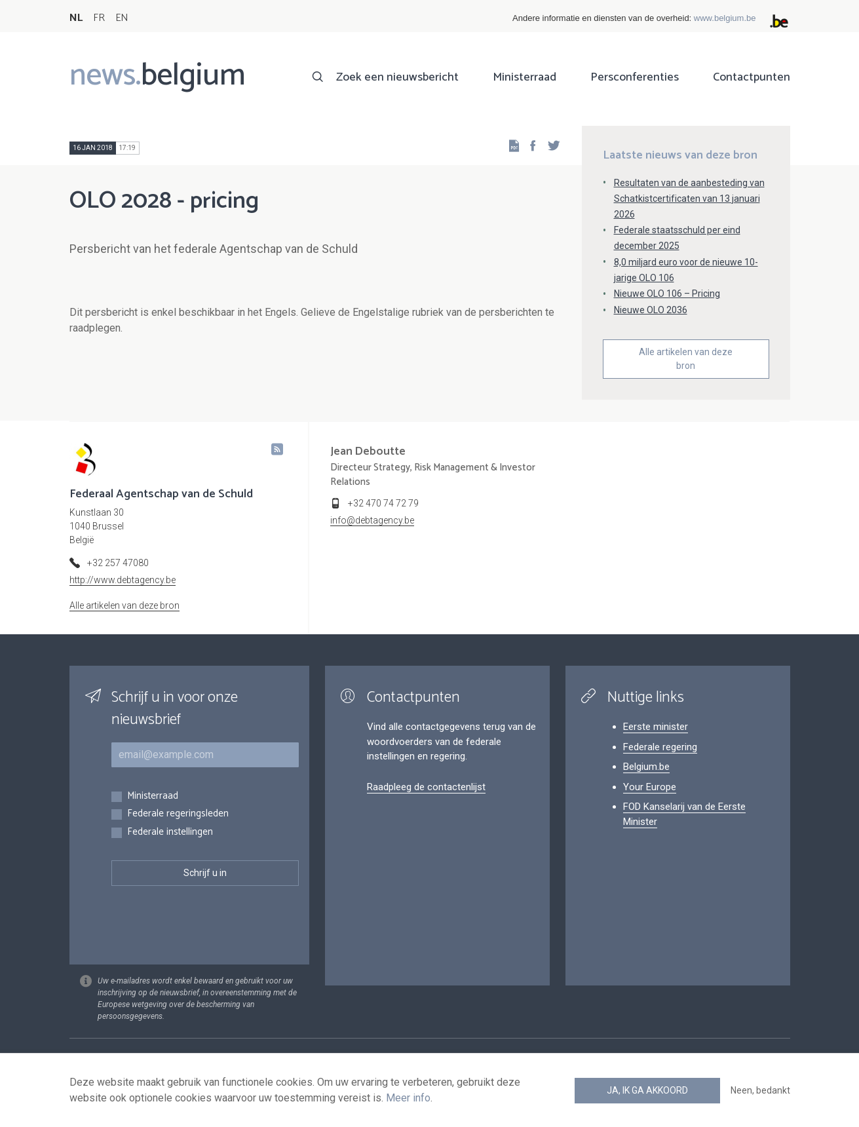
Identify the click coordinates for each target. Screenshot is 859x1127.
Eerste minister (655, 727)
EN (121, 18)
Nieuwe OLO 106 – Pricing (667, 293)
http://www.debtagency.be (122, 580)
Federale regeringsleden (178, 814)
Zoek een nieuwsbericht (397, 77)
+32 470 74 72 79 (383, 503)
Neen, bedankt (760, 1090)
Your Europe (649, 787)
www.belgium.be (725, 18)
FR (99, 18)
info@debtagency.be (372, 520)
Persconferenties (634, 77)
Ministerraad (524, 77)
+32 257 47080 (118, 563)
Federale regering (660, 747)
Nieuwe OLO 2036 (650, 310)
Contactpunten (751, 77)
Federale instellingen (170, 832)
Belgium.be (646, 767)
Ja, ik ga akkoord (647, 1090)
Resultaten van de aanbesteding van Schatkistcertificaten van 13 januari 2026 (689, 199)
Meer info (408, 1098)
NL (76, 18)
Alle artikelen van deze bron (686, 359)
